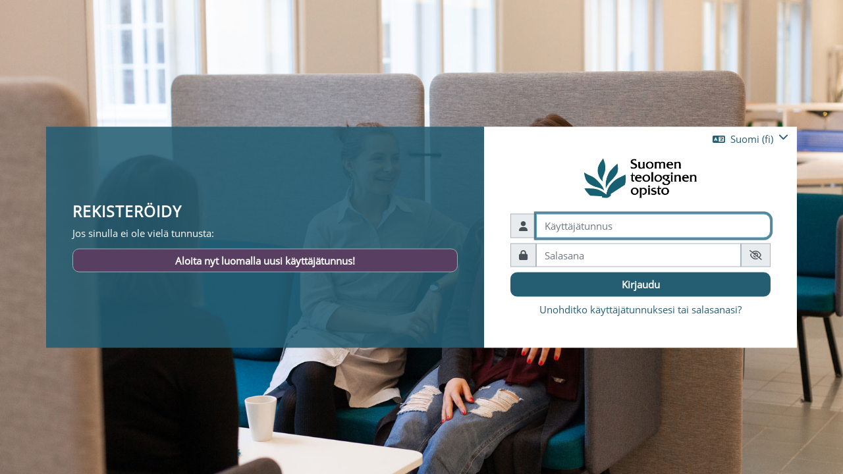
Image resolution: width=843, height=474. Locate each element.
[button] (750, 139)
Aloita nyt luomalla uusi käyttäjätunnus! (265, 260)
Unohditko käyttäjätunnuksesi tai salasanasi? (640, 308)
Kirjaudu (641, 284)
